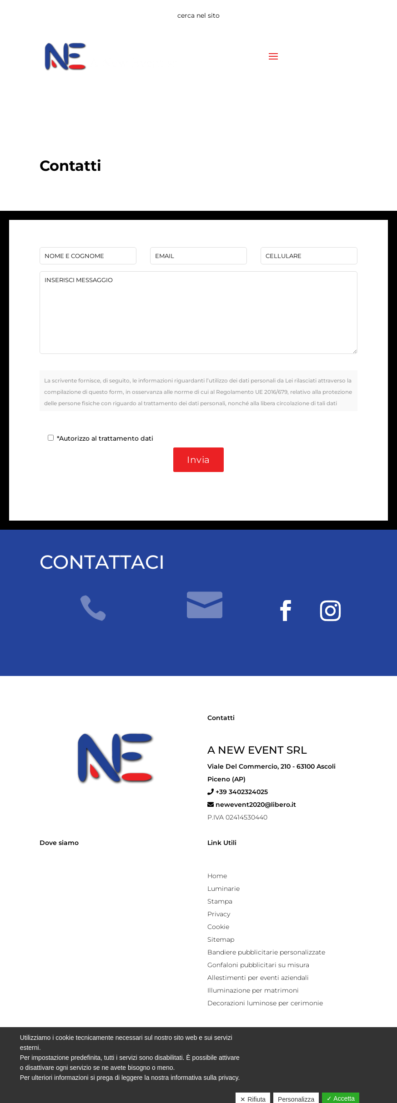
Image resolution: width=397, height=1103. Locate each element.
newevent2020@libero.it (251, 804)
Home (217, 876)
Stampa (219, 901)
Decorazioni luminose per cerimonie (265, 1003)
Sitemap (220, 939)
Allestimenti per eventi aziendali (258, 978)
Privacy (218, 914)
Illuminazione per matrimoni (253, 990)
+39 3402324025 (237, 792)
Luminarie (223, 888)
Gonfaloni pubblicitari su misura (258, 965)
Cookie (218, 927)
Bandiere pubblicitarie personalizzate (266, 952)
